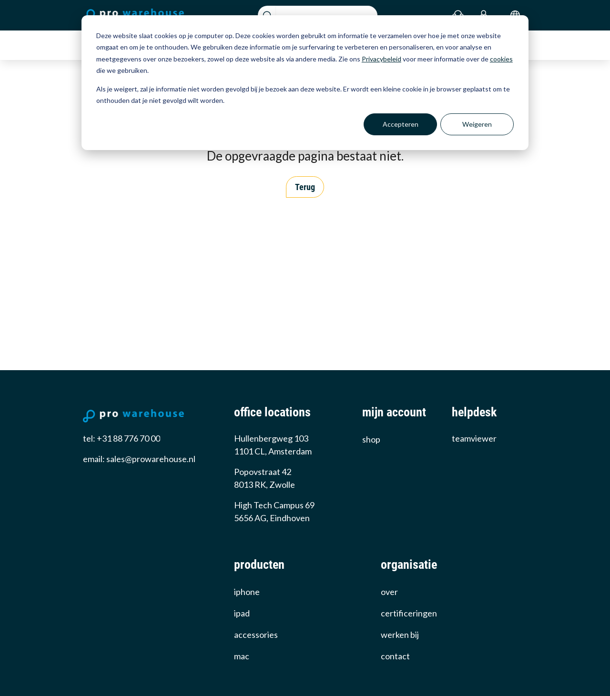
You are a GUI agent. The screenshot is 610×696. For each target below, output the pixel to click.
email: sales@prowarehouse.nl (139, 459)
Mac (241, 656)
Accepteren (400, 124)
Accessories (256, 634)
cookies (501, 59)
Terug (305, 187)
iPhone (247, 591)
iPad (242, 613)
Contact (395, 656)
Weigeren (477, 124)
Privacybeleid (381, 59)
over (389, 591)
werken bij (400, 634)
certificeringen (409, 613)
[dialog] (305, 82)
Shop (371, 439)
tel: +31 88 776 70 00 (121, 438)
